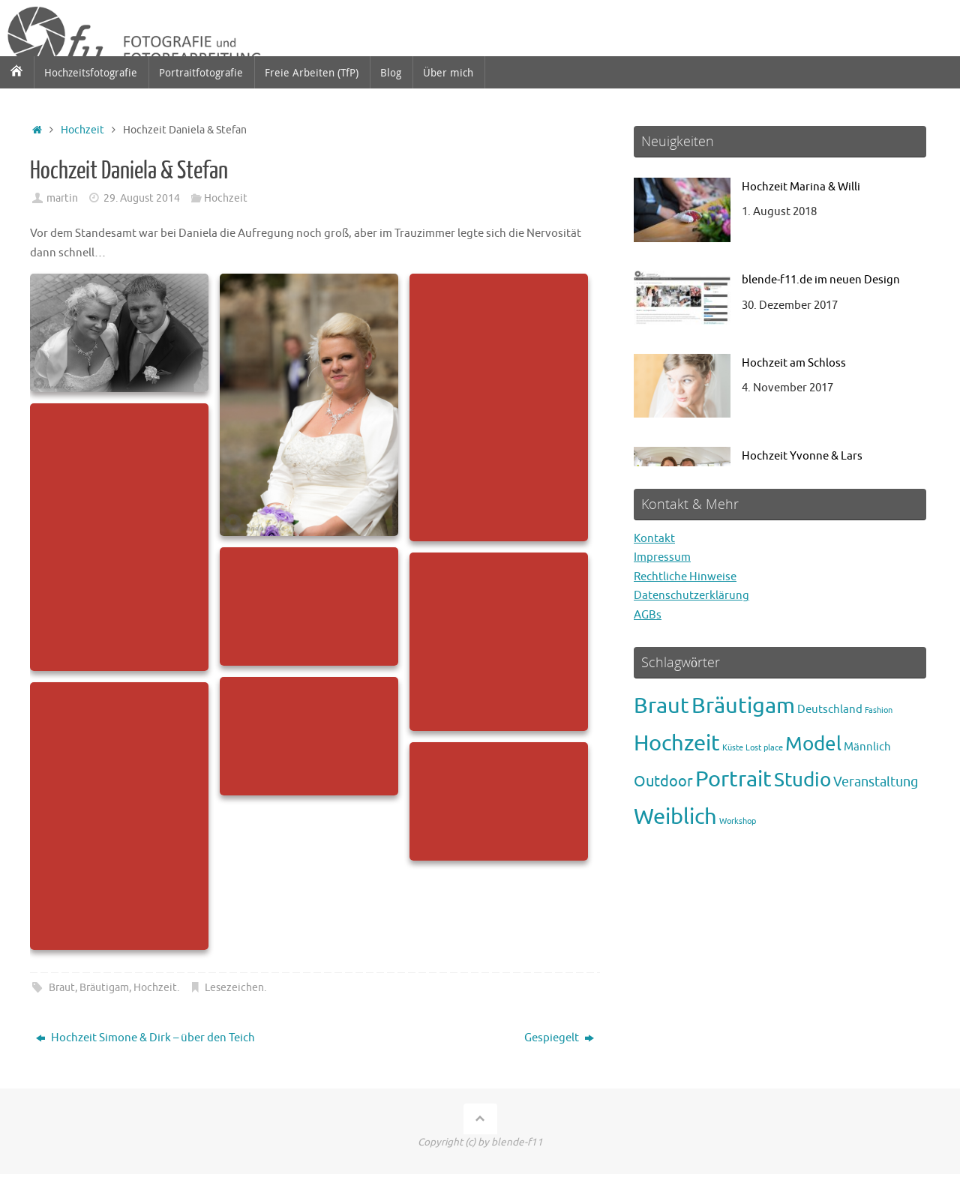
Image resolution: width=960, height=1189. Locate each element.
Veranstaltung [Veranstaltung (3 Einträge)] (875, 782)
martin (62, 198)
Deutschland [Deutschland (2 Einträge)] (829, 709)
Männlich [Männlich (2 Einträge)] (867, 746)
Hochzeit (82, 130)
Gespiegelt (559, 1038)
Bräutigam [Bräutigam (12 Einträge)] (743, 706)
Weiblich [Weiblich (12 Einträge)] (675, 817)
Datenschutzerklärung (691, 596)
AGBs (648, 615)
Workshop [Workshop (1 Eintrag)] (737, 821)
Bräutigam (104, 987)
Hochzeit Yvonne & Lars (802, 456)
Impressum (662, 557)
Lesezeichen (234, 987)
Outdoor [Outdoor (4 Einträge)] (663, 781)
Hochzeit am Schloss (794, 363)
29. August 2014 (142, 198)
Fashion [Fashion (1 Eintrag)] (878, 710)
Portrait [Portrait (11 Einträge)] (733, 779)
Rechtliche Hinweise (685, 577)
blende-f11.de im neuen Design (821, 280)
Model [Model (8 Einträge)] (813, 744)
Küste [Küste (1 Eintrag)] (732, 748)
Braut (62, 987)
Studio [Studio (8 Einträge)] (802, 780)
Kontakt (654, 539)
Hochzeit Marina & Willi (801, 187)
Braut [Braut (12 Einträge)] (661, 706)
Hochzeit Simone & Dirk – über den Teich (145, 1038)
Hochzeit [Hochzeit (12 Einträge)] (677, 743)
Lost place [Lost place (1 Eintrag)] (764, 748)
